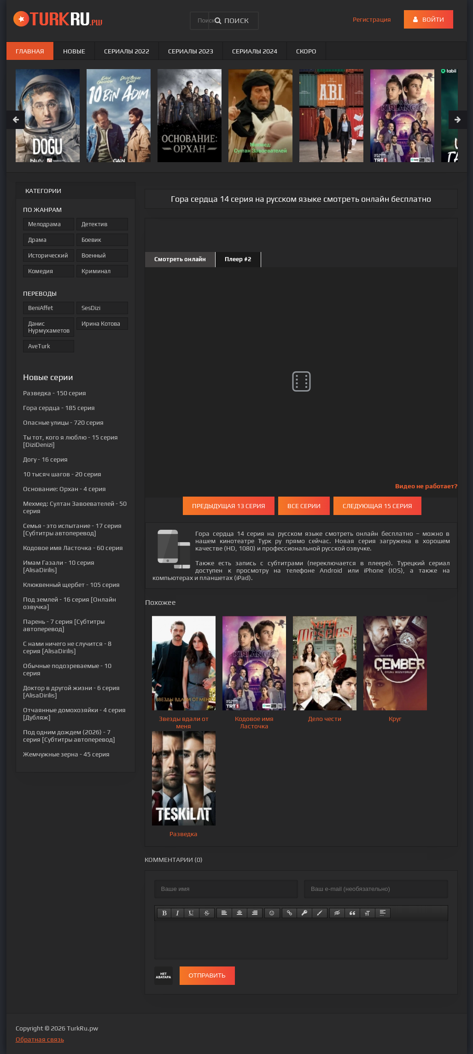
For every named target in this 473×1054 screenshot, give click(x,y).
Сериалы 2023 (190, 51)
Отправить (207, 975)
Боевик (91, 239)
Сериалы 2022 (126, 51)
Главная (30, 51)
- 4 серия (64, 488)
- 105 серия (71, 584)
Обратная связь (40, 1039)
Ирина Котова (101, 323)
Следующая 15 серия (377, 505)
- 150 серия (54, 393)
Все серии (304, 505)
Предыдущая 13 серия (228, 505)
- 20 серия (62, 474)
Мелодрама (44, 224)
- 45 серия (66, 754)
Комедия (40, 271)
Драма (37, 239)
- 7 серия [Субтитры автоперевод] (64, 625)
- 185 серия (59, 407)
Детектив (94, 224)
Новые (74, 51)
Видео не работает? (426, 486)
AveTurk (39, 346)
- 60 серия (73, 547)
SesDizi (91, 307)
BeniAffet (40, 307)
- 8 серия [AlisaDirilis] (67, 647)
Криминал (96, 271)
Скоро (306, 51)
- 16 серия (45, 459)
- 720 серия (63, 422)
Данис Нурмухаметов (49, 327)
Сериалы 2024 (254, 51)
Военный (94, 255)
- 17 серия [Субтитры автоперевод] (72, 529)
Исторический (48, 255)
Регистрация (372, 19)
